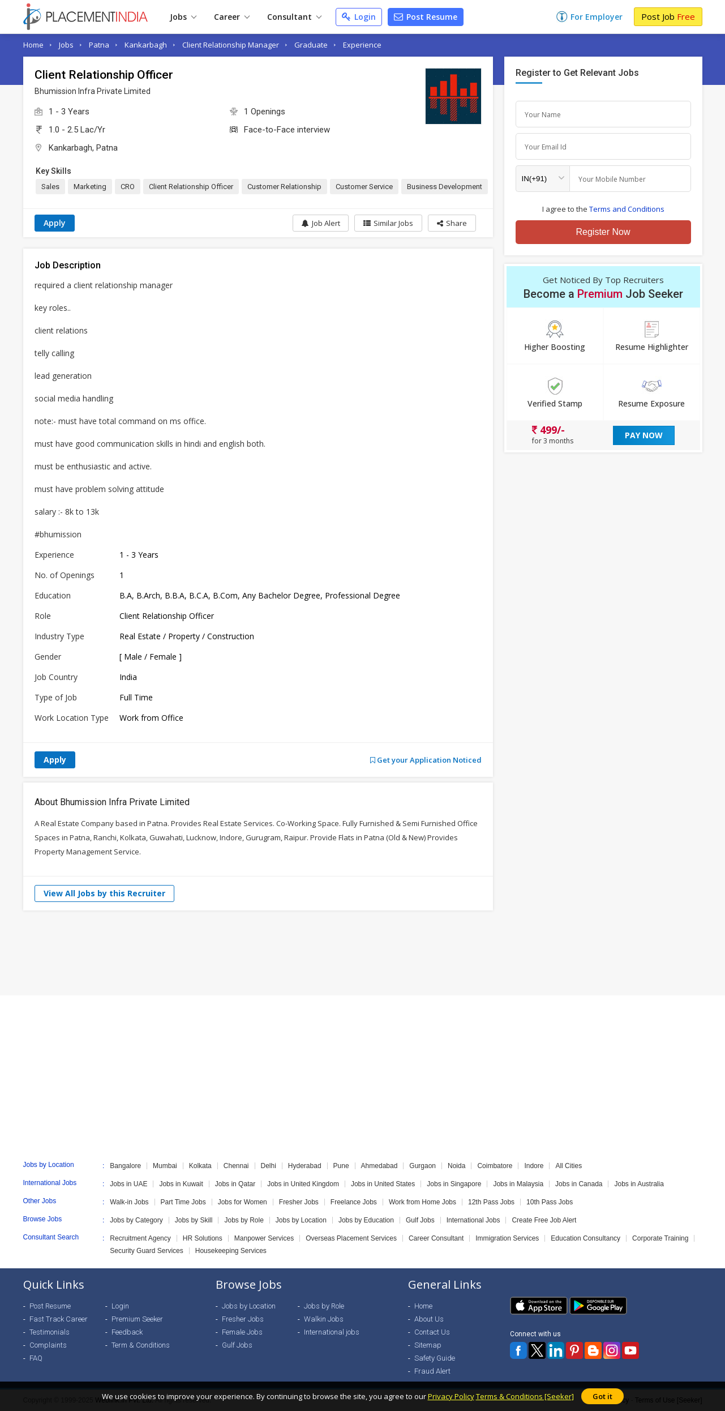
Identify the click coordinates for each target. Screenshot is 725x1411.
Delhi (268, 1165)
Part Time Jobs (183, 1202)
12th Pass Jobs (491, 1202)
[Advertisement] (362, 952)
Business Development (444, 186)
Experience (362, 45)
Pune (341, 1165)
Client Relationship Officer (191, 186)
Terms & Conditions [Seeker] (525, 1396)
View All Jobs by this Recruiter (104, 893)
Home (33, 45)
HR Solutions (202, 1238)
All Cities (568, 1165)
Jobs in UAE (128, 1184)
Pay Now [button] (644, 435)
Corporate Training (660, 1238)
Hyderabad (304, 1165)
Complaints (48, 1345)
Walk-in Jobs (129, 1202)
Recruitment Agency (140, 1238)
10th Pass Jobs (549, 1202)
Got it (602, 1396)
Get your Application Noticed (426, 760)
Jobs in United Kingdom (303, 1184)
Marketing (90, 186)
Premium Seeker (137, 1319)
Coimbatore (494, 1165)
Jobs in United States (383, 1184)
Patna (99, 45)
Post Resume (425, 16)
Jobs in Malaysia (518, 1184)
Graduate (311, 45)
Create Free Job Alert (544, 1220)
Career (232, 16)
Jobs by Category (136, 1220)
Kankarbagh (146, 45)
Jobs (183, 16)
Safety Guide (434, 1358)
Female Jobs (242, 1332)
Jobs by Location (301, 1220)
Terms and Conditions (626, 209)
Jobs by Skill (194, 1220)
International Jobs (473, 1220)
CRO (128, 186)
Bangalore (125, 1165)
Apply (55, 222)
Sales (50, 186)
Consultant (294, 16)
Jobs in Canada (578, 1184)
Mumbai (165, 1165)
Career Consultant (436, 1238)
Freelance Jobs (354, 1202)
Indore (533, 1165)
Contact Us (432, 1332)
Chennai (236, 1165)
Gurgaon (422, 1165)
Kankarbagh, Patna (83, 148)
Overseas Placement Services (351, 1238)
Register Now (603, 232)
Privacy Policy (451, 1396)
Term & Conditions (140, 1345)
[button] (452, 223)
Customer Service (364, 186)
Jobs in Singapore (454, 1184)
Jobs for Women (242, 1202)
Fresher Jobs (299, 1202)
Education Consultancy (585, 1238)
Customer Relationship (284, 186)
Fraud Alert (432, 1371)
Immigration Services (507, 1238)
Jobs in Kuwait (181, 1184)
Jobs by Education (366, 1220)
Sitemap (427, 1345)
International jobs (331, 1332)
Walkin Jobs (324, 1319)
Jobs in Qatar (235, 1184)
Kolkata (200, 1165)
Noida (456, 1165)
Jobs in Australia (638, 1184)
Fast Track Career (58, 1319)
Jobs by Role (243, 1220)
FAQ (35, 1358)
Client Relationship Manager (230, 45)
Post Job (668, 16)
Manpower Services (264, 1238)
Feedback (127, 1332)
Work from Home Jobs (422, 1202)
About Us (429, 1319)
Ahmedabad (379, 1165)
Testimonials (49, 1332)
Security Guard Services (146, 1250)
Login (359, 16)
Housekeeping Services (231, 1250)
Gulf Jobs (420, 1220)
